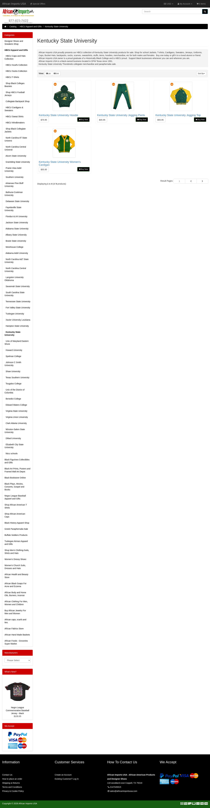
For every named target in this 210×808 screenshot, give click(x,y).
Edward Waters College (16, 405)
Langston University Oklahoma (14, 278)
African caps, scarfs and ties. (15, 621)
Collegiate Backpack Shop (17, 101)
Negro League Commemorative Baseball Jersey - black (17, 710)
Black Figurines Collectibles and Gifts (17, 461)
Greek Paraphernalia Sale (16, 529)
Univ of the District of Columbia (14, 391)
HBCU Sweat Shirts (14, 116)
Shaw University (12, 371)
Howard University (13, 350)
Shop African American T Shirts (16, 506)
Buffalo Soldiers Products (16, 535)
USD (168, 4)
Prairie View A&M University (13, 169)
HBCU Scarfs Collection (16, 65)
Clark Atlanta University (16, 423)
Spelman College (13, 356)
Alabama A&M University (16, 253)
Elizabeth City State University (14, 446)
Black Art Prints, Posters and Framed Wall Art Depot (17, 470)
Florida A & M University (16, 216)
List (48, 74)
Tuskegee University (14, 314)
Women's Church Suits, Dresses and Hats (15, 566)
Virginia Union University (16, 417)
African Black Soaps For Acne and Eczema (15, 585)
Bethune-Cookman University (14, 193)
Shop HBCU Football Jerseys (15, 93)
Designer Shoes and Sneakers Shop (14, 42)
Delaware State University (17, 201)
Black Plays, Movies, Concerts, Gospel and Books (14, 487)
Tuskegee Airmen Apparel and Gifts (16, 542)
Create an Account (63, 775)
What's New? (10, 672)
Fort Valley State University (17, 307)
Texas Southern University (17, 377)
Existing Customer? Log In (67, 779)
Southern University (14, 177)
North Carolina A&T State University (17, 260)
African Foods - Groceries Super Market (16, 642)
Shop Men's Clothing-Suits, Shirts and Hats (17, 551)
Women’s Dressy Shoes (15, 559)
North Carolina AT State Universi (16, 139)
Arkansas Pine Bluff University (14, 184)
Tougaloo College (13, 383)
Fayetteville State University (13, 208)
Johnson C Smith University (13, 363)
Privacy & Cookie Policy (13, 791)
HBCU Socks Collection (16, 71)
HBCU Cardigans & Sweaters (14, 109)
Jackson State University (16, 222)
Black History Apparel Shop (17, 523)
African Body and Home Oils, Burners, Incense (15, 594)
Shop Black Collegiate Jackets (15, 130)
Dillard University (13, 438)
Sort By (201, 74)
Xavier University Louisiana (17, 320)
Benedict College (13, 399)
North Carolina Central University (15, 269)
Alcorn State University (15, 156)
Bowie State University (15, 241)
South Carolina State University (14, 294)
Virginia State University (16, 411)
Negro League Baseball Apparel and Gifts (15, 497)
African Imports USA (14, 3)
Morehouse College (14, 247)
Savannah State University (17, 286)
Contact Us (7, 775)
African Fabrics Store (14, 628)
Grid (56, 74)
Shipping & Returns (11, 783)
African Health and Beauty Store (16, 575)
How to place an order (12, 779)
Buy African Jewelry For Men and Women (15, 612)
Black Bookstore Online (15, 478)
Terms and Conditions (12, 787)
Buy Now (83, 120)
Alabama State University (16, 228)
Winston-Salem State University (15, 430)
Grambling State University (17, 162)
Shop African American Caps (15, 515)
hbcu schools (11, 453)
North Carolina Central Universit (15, 148)
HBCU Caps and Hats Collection (15, 57)
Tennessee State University (17, 301)
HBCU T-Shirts (12, 77)
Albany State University (16, 235)
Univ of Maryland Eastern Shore (17, 342)
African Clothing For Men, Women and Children (16, 603)
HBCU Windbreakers (15, 122)
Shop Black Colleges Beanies (14, 84)
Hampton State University (17, 326)
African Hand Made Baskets (17, 635)
